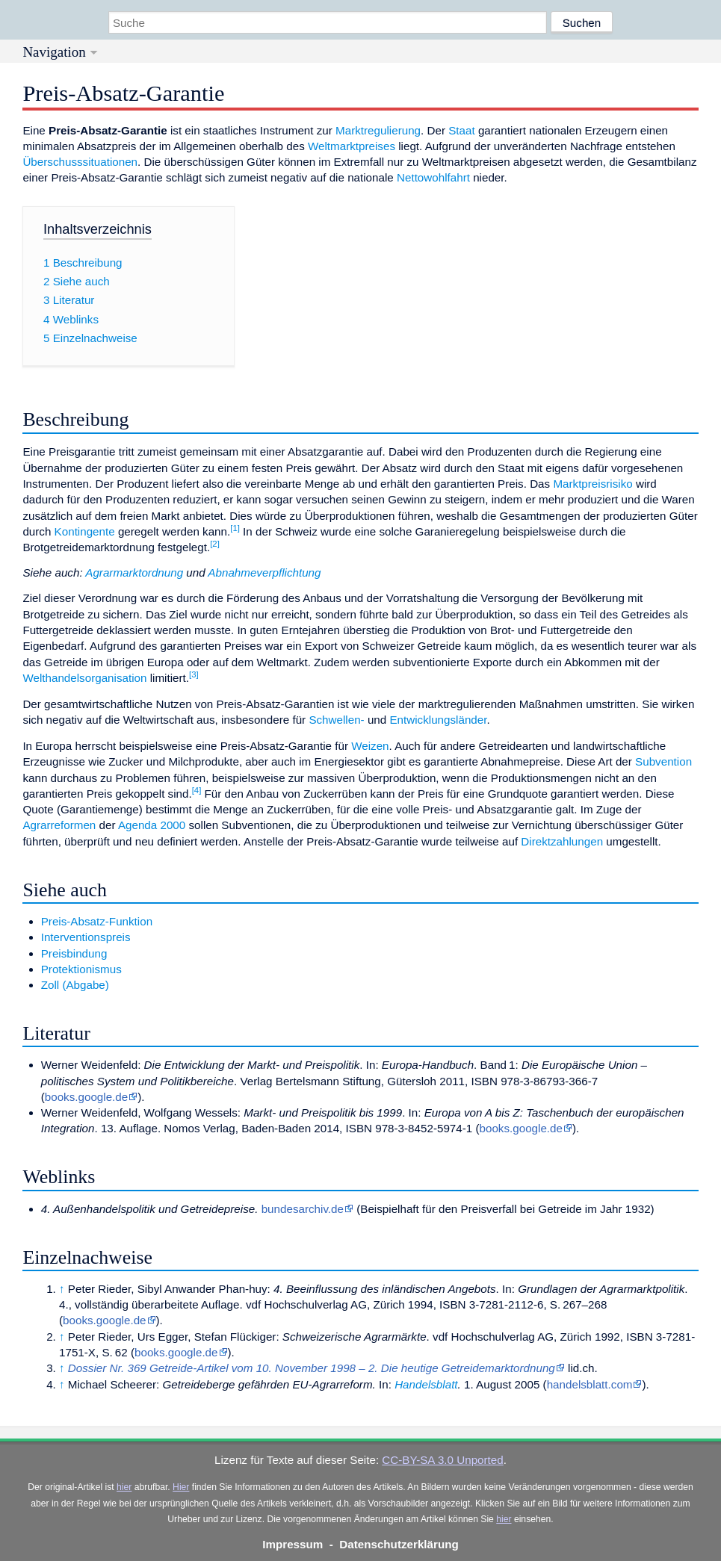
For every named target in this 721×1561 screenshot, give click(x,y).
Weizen (370, 745)
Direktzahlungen (562, 841)
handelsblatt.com (590, 1384)
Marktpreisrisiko (592, 483)
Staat (461, 130)
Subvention (663, 761)
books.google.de (86, 1096)
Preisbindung (74, 953)
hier (124, 1487)
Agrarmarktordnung (134, 572)
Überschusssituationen (79, 161)
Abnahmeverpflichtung (264, 572)
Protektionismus (81, 969)
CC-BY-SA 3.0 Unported (442, 1459)
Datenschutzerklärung (399, 1544)
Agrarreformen (59, 825)
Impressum (292, 1544)
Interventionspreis (86, 937)
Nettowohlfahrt (433, 177)
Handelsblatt (425, 1384)
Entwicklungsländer (437, 719)
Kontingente (85, 531)
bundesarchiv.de (303, 1208)
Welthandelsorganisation (84, 677)
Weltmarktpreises (351, 146)
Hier (181, 1487)
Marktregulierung (378, 130)
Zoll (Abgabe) (75, 984)
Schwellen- (336, 719)
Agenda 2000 (151, 825)
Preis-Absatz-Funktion (96, 921)
